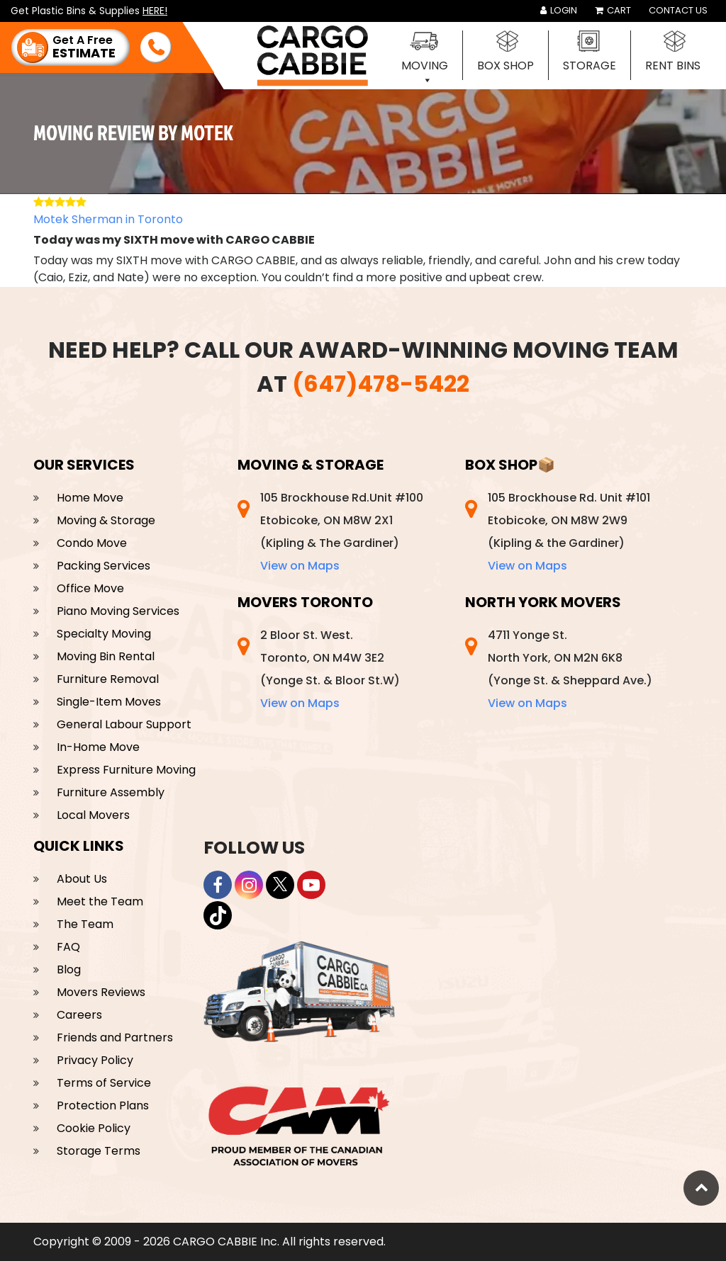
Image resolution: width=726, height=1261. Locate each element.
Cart (613, 10)
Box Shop (505, 65)
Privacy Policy (95, 1060)
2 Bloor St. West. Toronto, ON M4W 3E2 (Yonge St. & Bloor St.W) (330, 669)
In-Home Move (98, 747)
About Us (82, 879)
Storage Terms (98, 1151)
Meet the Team (100, 901)
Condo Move (92, 543)
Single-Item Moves (109, 702)
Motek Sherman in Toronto (108, 219)
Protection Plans (103, 1105)
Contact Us (678, 10)
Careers (79, 1015)
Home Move (90, 498)
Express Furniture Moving (126, 770)
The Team (85, 924)
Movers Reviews (101, 992)
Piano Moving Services (118, 611)
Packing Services (103, 566)
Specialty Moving (104, 634)
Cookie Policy (93, 1128)
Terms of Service (104, 1083)
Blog (69, 969)
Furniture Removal (108, 679)
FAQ (68, 947)
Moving (424, 65)
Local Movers (93, 815)
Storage (589, 65)
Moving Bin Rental (106, 656)
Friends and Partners (115, 1037)
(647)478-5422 (380, 384)
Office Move (90, 588)
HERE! (155, 11)
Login (558, 10)
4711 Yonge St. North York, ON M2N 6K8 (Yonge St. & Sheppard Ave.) (570, 669)
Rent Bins (672, 65)
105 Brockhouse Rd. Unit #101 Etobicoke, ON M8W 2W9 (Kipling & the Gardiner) (569, 532)
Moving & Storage (106, 520)
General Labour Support (124, 724)
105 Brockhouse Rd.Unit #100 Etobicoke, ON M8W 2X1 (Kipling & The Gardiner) (341, 532)
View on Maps (300, 566)
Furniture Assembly (110, 792)
